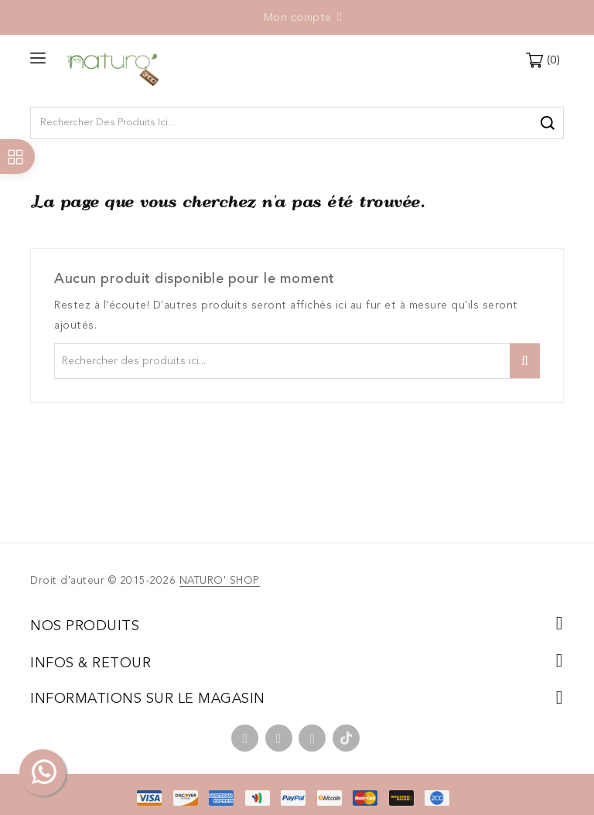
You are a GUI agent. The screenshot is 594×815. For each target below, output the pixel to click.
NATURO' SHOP (219, 581)
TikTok (346, 738)
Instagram (312, 738)
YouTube (278, 738)
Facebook (244, 738)
